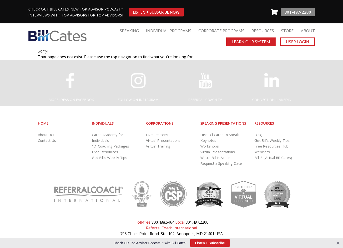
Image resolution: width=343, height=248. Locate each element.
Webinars (262, 151)
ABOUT (308, 30)
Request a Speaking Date (221, 163)
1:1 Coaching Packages (110, 146)
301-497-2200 (297, 12)
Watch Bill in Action (215, 157)
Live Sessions (157, 134)
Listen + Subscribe (210, 243)
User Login (297, 41)
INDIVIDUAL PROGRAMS (168, 30)
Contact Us (47, 140)
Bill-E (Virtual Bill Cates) (273, 157)
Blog (258, 134)
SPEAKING (129, 30)
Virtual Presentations (163, 140)
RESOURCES (263, 30)
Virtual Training (158, 146)
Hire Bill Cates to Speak (219, 134)
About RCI (46, 134)
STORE (287, 30)
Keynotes (208, 140)
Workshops (209, 146)
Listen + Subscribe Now (156, 12)
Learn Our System (251, 41)
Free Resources (105, 151)
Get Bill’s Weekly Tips (109, 157)
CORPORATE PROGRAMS (221, 30)
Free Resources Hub (271, 146)
